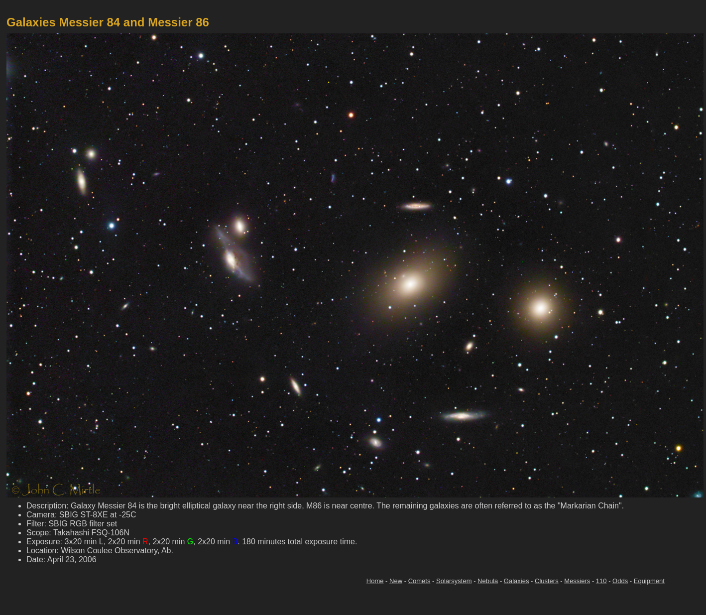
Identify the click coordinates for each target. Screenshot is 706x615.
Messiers (577, 581)
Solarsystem (454, 581)
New (395, 581)
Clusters (547, 581)
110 (601, 581)
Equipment (649, 581)
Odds (620, 581)
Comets (419, 581)
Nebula (487, 581)
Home (375, 581)
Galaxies (516, 581)
